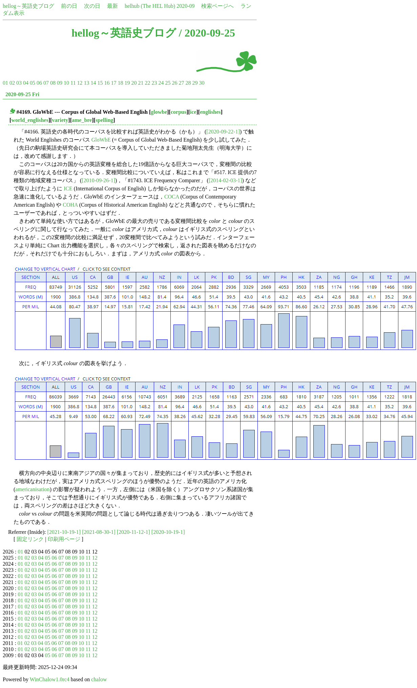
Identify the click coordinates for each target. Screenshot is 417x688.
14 (93, 83)
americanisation (32, 489)
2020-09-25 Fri (22, 94)
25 (167, 83)
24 (161, 83)
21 (140, 83)
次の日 (92, 6)
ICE (68, 188)
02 (12, 83)
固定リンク (30, 539)
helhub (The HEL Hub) (150, 6)
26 (174, 83)
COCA (171, 197)
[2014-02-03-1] (225, 180)
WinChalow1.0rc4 (49, 679)
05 (32, 83)
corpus (178, 112)
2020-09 (185, 6)
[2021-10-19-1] (64, 532)
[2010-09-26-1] (98, 180)
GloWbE (101, 140)
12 (79, 83)
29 (194, 83)
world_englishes (29, 120)
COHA (70, 205)
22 (147, 83)
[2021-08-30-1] (99, 532)
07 (46, 83)
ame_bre (82, 120)
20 (134, 83)
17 (113, 83)
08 (53, 83)
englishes (210, 112)
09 (59, 83)
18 (120, 83)
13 (86, 83)
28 (188, 83)
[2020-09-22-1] (223, 131)
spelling (104, 120)
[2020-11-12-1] (133, 532)
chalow (99, 679)
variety (60, 120)
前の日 (69, 6)
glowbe (159, 112)
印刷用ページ (64, 539)
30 (201, 83)
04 (25, 83)
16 (106, 83)
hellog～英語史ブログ (28, 6)
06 (39, 83)
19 (127, 83)
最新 (112, 6)
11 (73, 83)
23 (154, 83)
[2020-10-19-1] (168, 532)
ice (193, 112)
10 (66, 83)
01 (5, 83)
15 (100, 83)
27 (181, 83)
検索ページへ (217, 6)
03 (19, 83)
